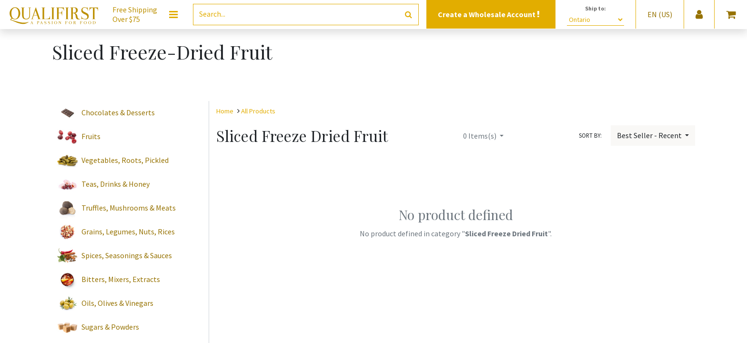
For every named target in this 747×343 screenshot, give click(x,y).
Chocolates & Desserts (118, 112)
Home (224, 111)
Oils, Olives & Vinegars (117, 303)
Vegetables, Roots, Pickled (125, 160)
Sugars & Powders (110, 327)
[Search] (408, 14)
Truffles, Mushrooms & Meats (128, 207)
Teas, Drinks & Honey (115, 184)
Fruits (91, 136)
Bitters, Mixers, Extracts (120, 279)
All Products (258, 111)
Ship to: (595, 8)
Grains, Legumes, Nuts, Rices (128, 231)
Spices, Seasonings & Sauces (126, 255)
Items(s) (480, 136)
